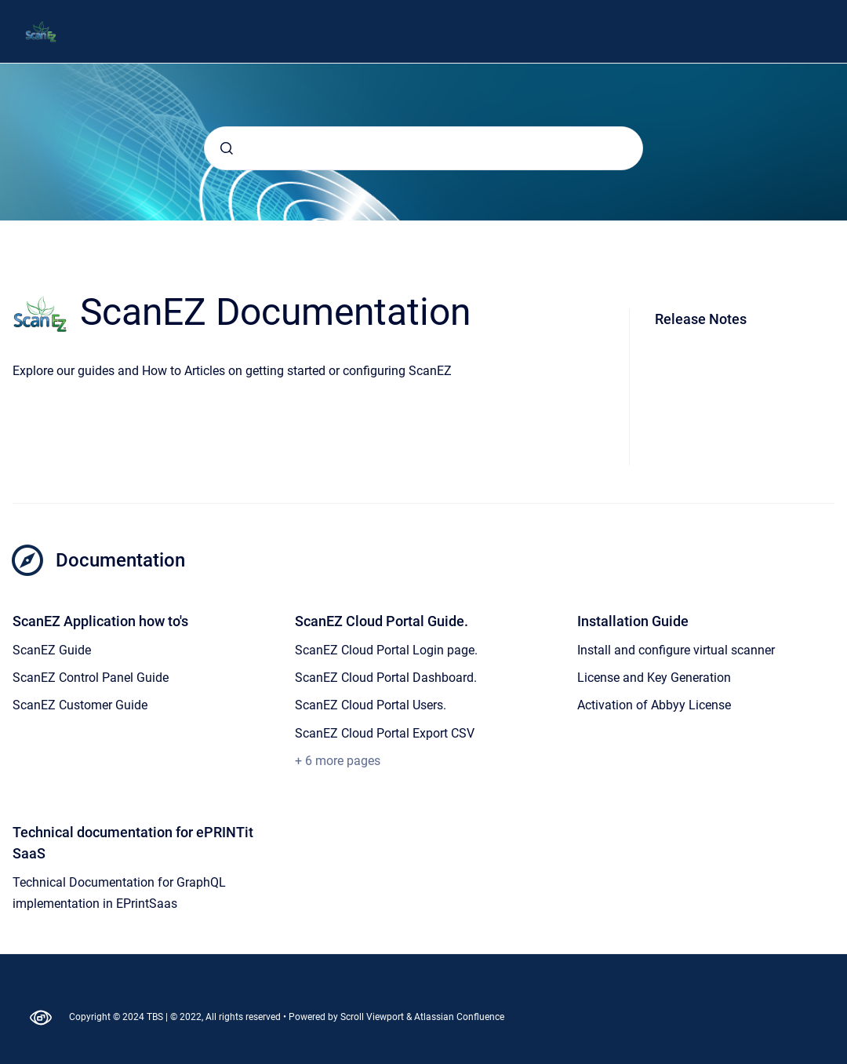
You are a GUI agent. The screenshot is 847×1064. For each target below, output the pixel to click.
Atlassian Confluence (459, 1016)
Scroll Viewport (373, 1016)
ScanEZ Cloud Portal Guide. (381, 621)
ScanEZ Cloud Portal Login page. (386, 650)
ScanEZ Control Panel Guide (91, 677)
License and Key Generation (654, 677)
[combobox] (423, 148)
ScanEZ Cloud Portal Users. (370, 705)
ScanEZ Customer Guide (80, 705)
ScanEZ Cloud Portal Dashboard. (386, 677)
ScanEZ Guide (52, 650)
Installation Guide (633, 621)
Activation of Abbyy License (654, 705)
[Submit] (226, 148)
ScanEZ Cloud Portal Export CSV (384, 733)
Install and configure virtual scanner (676, 650)
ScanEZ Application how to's (100, 621)
